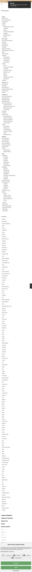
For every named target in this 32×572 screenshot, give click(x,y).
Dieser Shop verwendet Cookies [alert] (16, 544)
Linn (3, 382)
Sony (3, 471)
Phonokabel (6, 163)
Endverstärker (6, 62)
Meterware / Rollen (6, 190)
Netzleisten (5, 186)
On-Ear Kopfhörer (5, 141)
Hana (3, 334)
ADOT (3, 225)
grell (3, 332)
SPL (3, 473)
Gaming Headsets (6, 138)
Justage (5, 30)
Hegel (3, 340)
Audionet (4, 245)
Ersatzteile (5, 28)
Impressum (3, 540)
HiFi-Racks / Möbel (7, 70)
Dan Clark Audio (5, 286)
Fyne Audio (4, 325)
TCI (2, 481)
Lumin (3, 390)
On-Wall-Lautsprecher (8, 121)
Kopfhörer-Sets (5, 146)
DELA (3, 290)
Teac (3, 484)
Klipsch (3, 373)
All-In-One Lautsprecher (7, 96)
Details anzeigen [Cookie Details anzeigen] (16, 570)
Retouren (4, 202)
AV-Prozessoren (5, 87)
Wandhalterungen (7, 35)
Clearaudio (4, 277)
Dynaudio (4, 295)
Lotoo (3, 388)
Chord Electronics (6, 273)
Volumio (4, 494)
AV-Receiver (4, 85)
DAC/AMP (4, 47)
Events (3, 524)
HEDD (3, 338)
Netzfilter (5, 188)
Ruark (3, 453)
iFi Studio (4, 351)
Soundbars (4, 112)
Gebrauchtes (5, 210)
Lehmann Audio (5, 377)
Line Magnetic (5, 379)
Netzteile (5, 75)
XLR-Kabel (5, 158)
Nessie (3, 419)
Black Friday (5, 204)
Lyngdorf (4, 395)
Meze (3, 405)
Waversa (4, 501)
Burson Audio (5, 260)
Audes (3, 232)
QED (3, 440)
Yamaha (3, 510)
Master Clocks (6, 72)
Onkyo (3, 425)
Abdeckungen (6, 126)
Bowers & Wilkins (5, 258)
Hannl (3, 336)
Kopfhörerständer (7, 151)
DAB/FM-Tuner (5, 45)
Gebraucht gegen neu (7, 518)
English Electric (5, 301)
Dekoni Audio (5, 288)
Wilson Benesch (5, 508)
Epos (3, 303)
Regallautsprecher (6, 99)
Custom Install (5, 114)
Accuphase (4, 221)
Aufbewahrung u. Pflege (8, 26)
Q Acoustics (4, 438)
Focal (3, 321)
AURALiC (4, 251)
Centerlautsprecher (7, 104)
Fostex (3, 323)
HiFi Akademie (5, 343)
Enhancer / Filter (7, 195)
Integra (3, 356)
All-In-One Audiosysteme (7, 40)
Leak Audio (4, 375)
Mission (3, 408)
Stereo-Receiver (6, 58)
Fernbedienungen (7, 129)
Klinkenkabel (6, 162)
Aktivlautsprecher (5, 97)
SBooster (4, 455)
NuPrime (4, 423)
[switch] (3, 555)
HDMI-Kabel (6, 173)
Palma (3, 429)
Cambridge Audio (5, 262)
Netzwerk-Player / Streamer (8, 50)
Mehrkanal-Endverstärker (7, 89)
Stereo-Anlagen (5, 53)
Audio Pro (4, 236)
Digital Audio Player (6, 48)
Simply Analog (5, 462)
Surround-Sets (6, 109)
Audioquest (4, 247)
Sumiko (3, 477)
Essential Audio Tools (6, 306)
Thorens (3, 488)
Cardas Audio (5, 267)
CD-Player (4, 42)
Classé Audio (5, 275)
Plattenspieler (5, 18)
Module (5, 73)
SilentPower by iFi (6, 460)
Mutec (3, 412)
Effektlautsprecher (7, 107)
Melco (3, 403)
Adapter (5, 193)
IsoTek (3, 360)
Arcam (3, 227)
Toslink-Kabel (6, 172)
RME (3, 449)
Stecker (5, 200)
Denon (3, 293)
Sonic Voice (4, 464)
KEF (3, 369)
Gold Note (4, 327)
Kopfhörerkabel (6, 149)
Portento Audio (5, 434)
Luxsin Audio (4, 392)
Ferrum (3, 314)
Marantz (3, 399)
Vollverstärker (6, 57)
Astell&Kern (4, 230)
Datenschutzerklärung (5, 551)
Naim (3, 416)
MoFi (3, 410)
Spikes (4, 132)
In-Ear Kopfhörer (5, 139)
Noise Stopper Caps (7, 198)
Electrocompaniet (6, 299)
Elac (3, 297)
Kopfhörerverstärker (6, 144)
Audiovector (4, 249)
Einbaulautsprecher (7, 116)
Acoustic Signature (6, 223)
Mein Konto (3, 537)
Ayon (3, 256)
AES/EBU (5, 168)
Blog (2, 529)
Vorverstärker (6, 60)
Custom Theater (6, 122)
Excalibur (4, 310)
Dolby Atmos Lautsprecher (9, 106)
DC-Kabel (5, 183)
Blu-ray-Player (5, 84)
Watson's (4, 499)
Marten (3, 401)
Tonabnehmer (5, 21)
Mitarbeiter (3, 532)
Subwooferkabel (6, 165)
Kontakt (3, 542)
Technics (4, 486)
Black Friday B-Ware (6, 207)
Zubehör (3, 25)
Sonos (3, 468)
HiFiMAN (4, 347)
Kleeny (3, 371)
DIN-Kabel (5, 160)
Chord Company (5, 271)
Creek (3, 282)
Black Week (4, 209)
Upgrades (5, 33)
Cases (4, 65)
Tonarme (4, 23)
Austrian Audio (5, 253)
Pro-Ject (3, 436)
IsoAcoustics (5, 358)
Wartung (5, 36)
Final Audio (4, 319)
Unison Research (5, 492)
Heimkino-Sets (5, 90)
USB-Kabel (5, 178)
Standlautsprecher (6, 101)
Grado (3, 329)
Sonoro (3, 466)
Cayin (3, 269)
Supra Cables (5, 479)
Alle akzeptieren (16, 563)
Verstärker (4, 55)
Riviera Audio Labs (6, 447)
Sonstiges (4, 80)
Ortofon (3, 427)
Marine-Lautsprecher (7, 117)
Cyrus (3, 284)
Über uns (3, 534)
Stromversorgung (5, 182)
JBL (2, 362)
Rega (3, 445)
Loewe (3, 386)
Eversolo (4, 308)
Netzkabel (5, 185)
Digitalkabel (4, 167)
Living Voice (4, 384)
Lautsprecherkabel (6, 180)
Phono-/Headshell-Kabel (8, 31)
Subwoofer (4, 111)
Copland (3, 280)
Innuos (3, 353)
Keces (3, 366)
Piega (3, 432)
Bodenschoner (6, 127)
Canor (3, 264)
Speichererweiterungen (8, 77)
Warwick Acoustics (6, 497)
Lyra (3, 397)
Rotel (3, 451)
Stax (3, 475)
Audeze (3, 234)
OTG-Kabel (5, 177)
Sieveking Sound (5, 458)
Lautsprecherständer (7, 131)
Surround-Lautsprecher (7, 102)
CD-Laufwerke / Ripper (8, 67)
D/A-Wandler (4, 43)
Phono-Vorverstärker (6, 20)
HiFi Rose (4, 345)
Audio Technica (5, 238)
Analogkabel (4, 155)
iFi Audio (4, 349)
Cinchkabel (5, 157)
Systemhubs (6, 78)
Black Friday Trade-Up (7, 205)
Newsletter (4, 521)
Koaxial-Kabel (6, 170)
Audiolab (4, 240)
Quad (3, 442)
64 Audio (4, 219)
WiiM (3, 505)
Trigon (3, 490)
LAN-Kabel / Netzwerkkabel (9, 175)
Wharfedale (4, 503)
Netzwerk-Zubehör (7, 196)
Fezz (3, 316)
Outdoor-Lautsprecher (8, 119)
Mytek (3, 414)
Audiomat (4, 243)
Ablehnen (16, 567)
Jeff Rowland (4, 364)
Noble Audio (4, 421)
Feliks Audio (4, 312)
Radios (3, 52)
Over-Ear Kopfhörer (6, 143)
